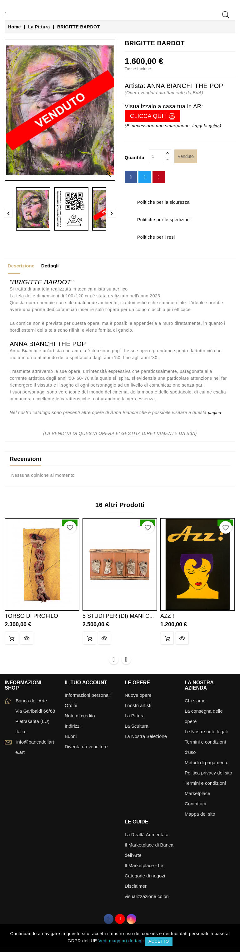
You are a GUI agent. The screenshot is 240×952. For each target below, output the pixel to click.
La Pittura (135, 717)
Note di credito (80, 717)
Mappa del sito (200, 815)
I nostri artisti (138, 707)
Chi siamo (195, 702)
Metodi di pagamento (206, 764)
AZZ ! (167, 616)
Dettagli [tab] (57, 265)
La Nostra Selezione (146, 738)
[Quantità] (156, 156)
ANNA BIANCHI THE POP (185, 85)
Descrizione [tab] (23, 265)
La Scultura (136, 727)
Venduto (186, 156)
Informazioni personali (88, 697)
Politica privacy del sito (208, 774)
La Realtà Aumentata (146, 836)
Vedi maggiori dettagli (121, 940)
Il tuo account (86, 684)
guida (214, 125)
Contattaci (195, 805)
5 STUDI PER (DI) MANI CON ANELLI (130, 616)
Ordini (71, 707)
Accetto (158, 941)
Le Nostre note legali (206, 733)
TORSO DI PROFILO (31, 616)
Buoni (71, 738)
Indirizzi (73, 727)
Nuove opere (138, 697)
